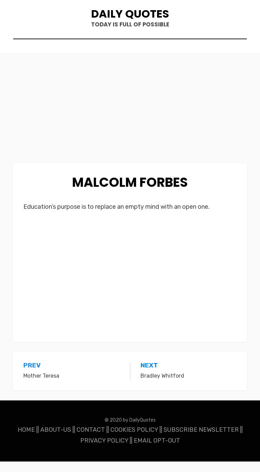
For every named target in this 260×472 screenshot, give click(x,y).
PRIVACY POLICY (104, 451)
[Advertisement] (130, 123)
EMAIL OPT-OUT (157, 451)
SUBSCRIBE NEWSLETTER (201, 440)
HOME (26, 440)
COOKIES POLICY (134, 440)
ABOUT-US (55, 440)
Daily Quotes (130, 17)
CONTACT (91, 440)
